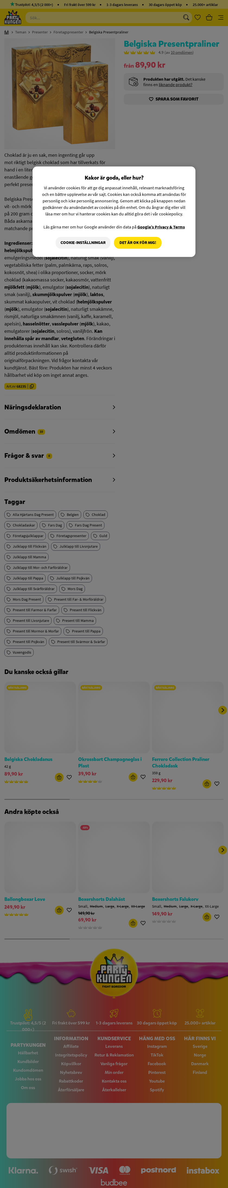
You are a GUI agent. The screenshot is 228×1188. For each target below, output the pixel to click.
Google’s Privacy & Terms (161, 227)
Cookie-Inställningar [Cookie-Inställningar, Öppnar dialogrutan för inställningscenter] (82, 242)
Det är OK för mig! (137, 242)
